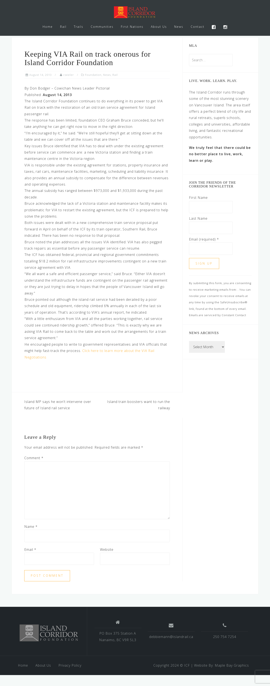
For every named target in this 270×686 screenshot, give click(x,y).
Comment (33, 469)
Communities (102, 27)
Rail (63, 27)
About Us (159, 27)
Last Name (198, 229)
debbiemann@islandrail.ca (171, 647)
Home (48, 27)
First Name (198, 208)
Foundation (93, 86)
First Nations (132, 27)
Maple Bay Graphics (232, 676)
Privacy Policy (69, 676)
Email (30, 560)
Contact (197, 27)
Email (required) (204, 250)
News (178, 27)
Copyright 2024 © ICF (171, 676)
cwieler (68, 86)
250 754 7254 (224, 647)
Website (106, 560)
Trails (78, 27)
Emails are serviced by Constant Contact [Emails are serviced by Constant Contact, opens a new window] (217, 326)
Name (31, 537)
